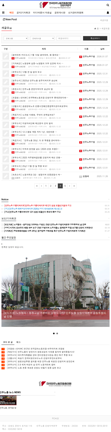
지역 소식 (43, 75)
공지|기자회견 (23, 12)
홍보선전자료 (51, 58)
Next (107, 295)
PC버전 (55, 418)
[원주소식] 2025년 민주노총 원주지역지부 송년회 (34, 80)
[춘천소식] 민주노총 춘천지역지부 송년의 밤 (32, 89)
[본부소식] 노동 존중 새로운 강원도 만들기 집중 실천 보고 (31, 367)
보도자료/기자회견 (49, 66)
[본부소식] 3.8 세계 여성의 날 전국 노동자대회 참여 (28, 364)
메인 (11, 12)
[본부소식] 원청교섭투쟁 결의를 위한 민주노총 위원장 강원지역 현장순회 (37, 361)
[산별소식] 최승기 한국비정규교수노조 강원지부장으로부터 (31, 358)
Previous (3, 295)
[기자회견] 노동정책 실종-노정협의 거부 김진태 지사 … (37, 63)
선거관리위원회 (75, 12)
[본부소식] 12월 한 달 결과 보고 (27, 71)
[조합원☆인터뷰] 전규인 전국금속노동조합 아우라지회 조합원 (32, 348)
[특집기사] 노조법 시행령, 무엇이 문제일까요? (33, 114)
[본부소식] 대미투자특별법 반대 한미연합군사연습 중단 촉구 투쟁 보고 (36, 355)
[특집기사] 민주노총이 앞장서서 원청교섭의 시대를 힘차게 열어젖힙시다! (37, 351)
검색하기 (95, 38)
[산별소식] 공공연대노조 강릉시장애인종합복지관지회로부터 (39, 106)
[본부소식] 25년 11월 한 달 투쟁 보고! (29, 166)
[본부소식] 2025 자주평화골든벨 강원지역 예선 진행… (37, 157)
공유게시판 (59, 12)
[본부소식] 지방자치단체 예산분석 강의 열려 (32, 123)
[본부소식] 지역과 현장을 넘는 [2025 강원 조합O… (35, 148)
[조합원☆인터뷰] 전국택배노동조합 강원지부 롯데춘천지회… (40, 97)
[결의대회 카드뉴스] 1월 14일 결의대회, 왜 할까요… (36, 54)
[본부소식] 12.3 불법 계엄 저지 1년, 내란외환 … (34, 131)
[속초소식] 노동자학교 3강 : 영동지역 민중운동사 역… (37, 174)
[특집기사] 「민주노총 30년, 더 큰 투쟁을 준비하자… (36, 140)
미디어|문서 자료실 (42, 12)
